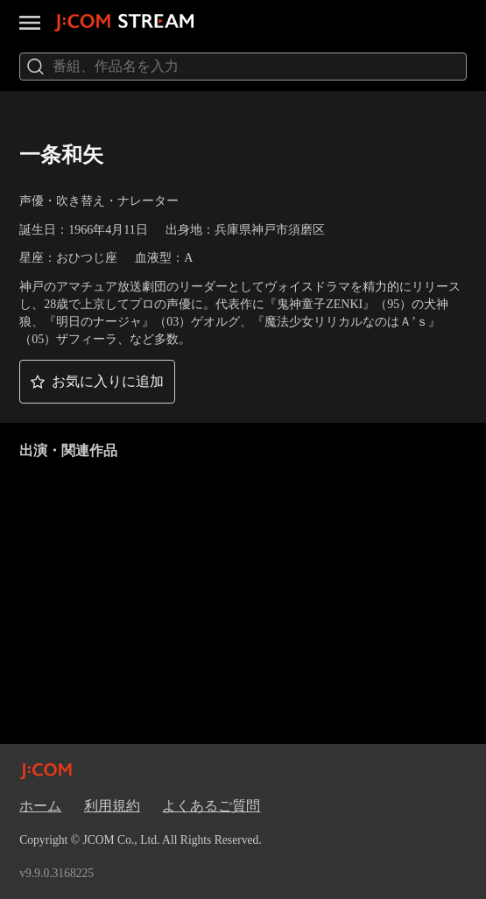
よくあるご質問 (211, 805)
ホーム (40, 805)
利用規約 (112, 805)
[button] (97, 382)
